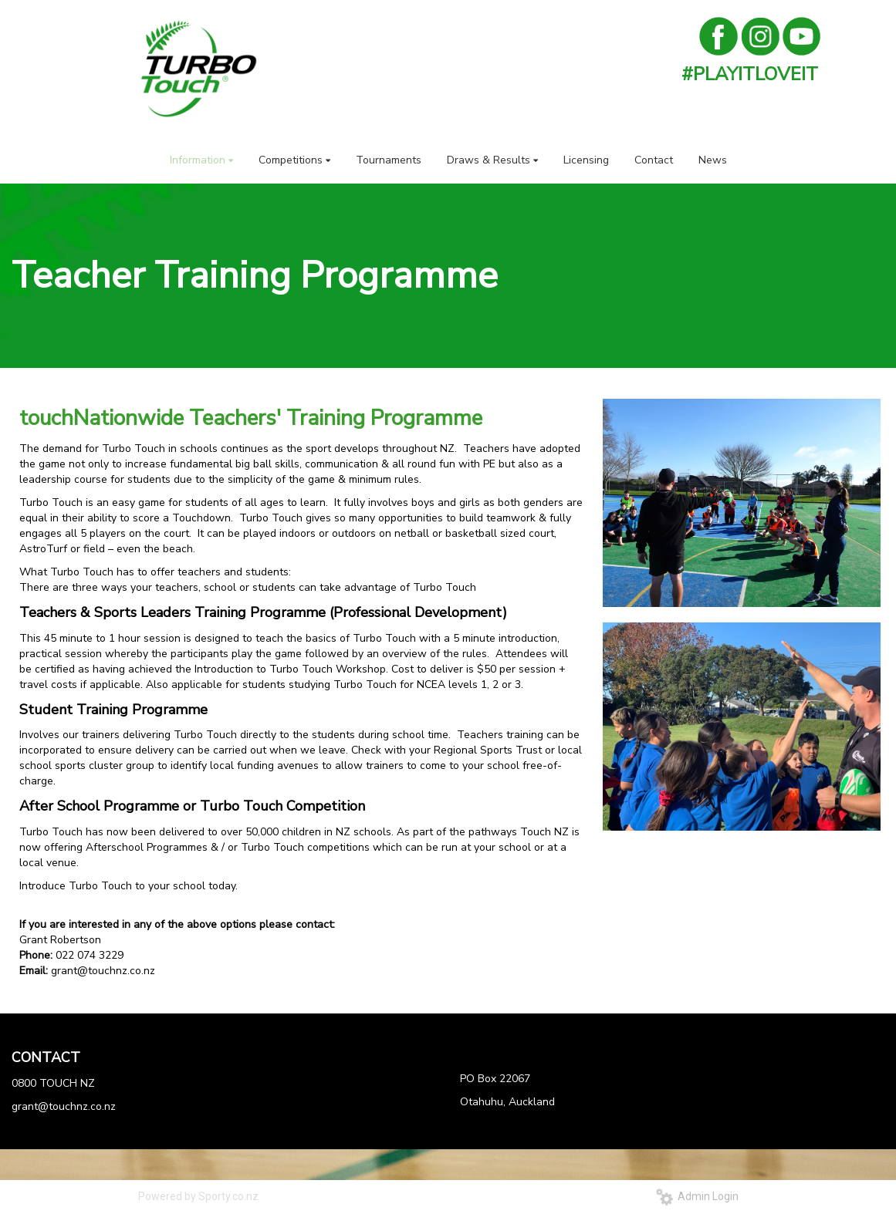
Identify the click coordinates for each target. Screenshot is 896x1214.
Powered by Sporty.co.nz (198, 1196)
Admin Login (697, 1196)
